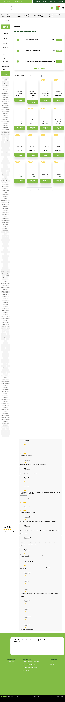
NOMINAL (5, 306)
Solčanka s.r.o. (5, 379)
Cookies (24, 672)
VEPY (8, 409)
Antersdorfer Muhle (5, 93)
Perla (3, 330)
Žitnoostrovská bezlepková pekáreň (5, 68)
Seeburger (4, 365)
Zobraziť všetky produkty (39, 68)
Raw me (7, 348)
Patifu (8, 326)
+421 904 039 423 (6, 1)
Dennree (5, 164)
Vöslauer (7, 419)
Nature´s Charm (5, 300)
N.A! (3, 285)
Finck (3, 182)
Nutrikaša (5, 312)
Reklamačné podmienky (29, 664)
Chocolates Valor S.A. (5, 150)
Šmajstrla (3, 375)
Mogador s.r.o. (5, 279)
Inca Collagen (5, 228)
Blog (51, 663)
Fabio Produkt (5, 178)
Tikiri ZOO (5, 401)
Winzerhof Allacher (5, 427)
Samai (3, 359)
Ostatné (36, 15)
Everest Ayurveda (5, 174)
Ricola (3, 350)
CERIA (3, 142)
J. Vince (3, 232)
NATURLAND (5, 302)
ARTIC (3, 101)
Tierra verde (4, 399)
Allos (3, 85)
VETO (5, 411)
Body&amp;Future (5, 129)
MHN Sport (3, 271)
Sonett (3, 383)
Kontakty (52, 666)
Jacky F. (7, 232)
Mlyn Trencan (5, 277)
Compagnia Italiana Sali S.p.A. (5, 154)
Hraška (3, 222)
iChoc (7, 224)
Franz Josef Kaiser (5, 184)
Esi (7, 172)
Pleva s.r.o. (4, 334)
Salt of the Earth (5, 355)
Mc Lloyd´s (3, 261)
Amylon (5, 91)
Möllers (5, 281)
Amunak (5, 87)
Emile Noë (4, 172)
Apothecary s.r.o (5, 95)
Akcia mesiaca (3, 15)
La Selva (3, 246)
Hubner (7, 222)
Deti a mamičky (19, 15)
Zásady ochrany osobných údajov (31, 667)
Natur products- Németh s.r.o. (5, 292)
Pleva (7, 332)
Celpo (7, 140)
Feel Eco (7, 180)
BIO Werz (3, 109)
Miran (8, 273)
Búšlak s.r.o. (3, 134)
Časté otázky (26, 670)
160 (44, 191)
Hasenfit (7, 202)
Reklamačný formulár (28, 666)
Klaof (3, 242)
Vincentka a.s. (5, 413)
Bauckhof (5, 103)
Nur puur (7, 310)
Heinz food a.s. (5, 212)
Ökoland (3, 316)
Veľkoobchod (60, 1)
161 (48, 191)
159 (41, 191)
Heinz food (5, 210)
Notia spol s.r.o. (5, 308)
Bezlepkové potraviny (10, 15)
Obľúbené (44, 1)
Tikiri (8, 399)
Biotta (8, 121)
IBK (3, 224)
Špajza (39, 15)
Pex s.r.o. (7, 330)
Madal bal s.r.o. (5, 255)
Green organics (5, 194)
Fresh (3, 186)
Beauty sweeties (5, 105)
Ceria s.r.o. (7, 142)
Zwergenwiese (5, 436)
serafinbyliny (3, 371)
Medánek (3, 269)
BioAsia (7, 109)
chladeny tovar (5, 148)
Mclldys (8, 261)
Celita (3, 140)
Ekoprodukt (4, 170)
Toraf (8, 403)
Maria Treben (5, 257)
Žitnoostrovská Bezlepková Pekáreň (5, 434)
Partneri (52, 664)
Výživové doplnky (43, 15)
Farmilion (3, 180)
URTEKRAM (7, 405)
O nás (51, 661)
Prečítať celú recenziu (23, 495)
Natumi (8, 287)
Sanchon (7, 359)
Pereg (8, 328)
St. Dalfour (5, 385)
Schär (8, 361)
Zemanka (7, 431)
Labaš (8, 246)
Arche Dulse (5, 97)
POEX (8, 334)
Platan (3, 332)
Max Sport (5, 259)
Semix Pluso (5, 367)
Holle (5, 216)
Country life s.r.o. (5, 160)
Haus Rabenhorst (5, 204)
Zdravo (3, 431)
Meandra (5, 265)
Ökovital (7, 316)
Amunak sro (5, 89)
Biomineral (5, 113)
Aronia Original (5, 99)
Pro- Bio (3, 339)
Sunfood (6, 391)
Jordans (7, 238)
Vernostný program (11, 661)
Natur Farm (5, 289)
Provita (5, 341)
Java (3, 238)
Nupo (3, 310)
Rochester (5, 351)
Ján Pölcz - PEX (5, 236)
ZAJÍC (7, 429)
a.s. (3, 77)
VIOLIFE (3, 415)
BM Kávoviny (5, 127)
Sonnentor (7, 383)
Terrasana (5, 397)
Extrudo (5, 176)
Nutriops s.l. (5, 314)
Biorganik (3, 121)
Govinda (3, 190)
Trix (2, 405)
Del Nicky (7, 162)
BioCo (3, 111)
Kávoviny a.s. (7, 240)
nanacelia (3, 287)
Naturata (5, 298)
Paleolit (3, 324)
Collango (5, 152)
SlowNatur (5, 373)
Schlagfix (5, 363)
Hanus (3, 202)
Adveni (7, 77)
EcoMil (8, 168)
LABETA (5, 248)
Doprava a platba (27, 669)
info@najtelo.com (17, 1)
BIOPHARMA (5, 117)
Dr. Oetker (3, 168)
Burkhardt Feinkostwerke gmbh (5, 132)
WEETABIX (4, 423)
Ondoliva (7, 318)
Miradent (3, 273)
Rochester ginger (5, 353)
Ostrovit (5, 320)
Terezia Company (5, 395)
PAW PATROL (3, 328)
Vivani (8, 417)
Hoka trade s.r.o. (5, 214)
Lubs (8, 252)
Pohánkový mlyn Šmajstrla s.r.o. (5, 337)
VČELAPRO (4, 409)
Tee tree (5, 393)
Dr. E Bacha (5, 166)
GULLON (5, 198)
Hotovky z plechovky (5, 220)
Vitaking (7, 415)
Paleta (7, 324)
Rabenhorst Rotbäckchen (5, 346)
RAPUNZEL (3, 348)
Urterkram (5, 407)
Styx (3, 391)
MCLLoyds (5, 263)
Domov (37, 1)
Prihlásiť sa (51, 1)
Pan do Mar (4, 326)
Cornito (5, 156)
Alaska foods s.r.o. (5, 81)
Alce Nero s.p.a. (5, 83)
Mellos (8, 269)
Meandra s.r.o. (5, 267)
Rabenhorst (5, 343)
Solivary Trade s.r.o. (5, 381)
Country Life (5, 158)
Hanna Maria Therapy (5, 200)
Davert (3, 162)
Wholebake (5, 425)
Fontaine (7, 182)
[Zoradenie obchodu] (52, 76)
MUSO (8, 283)
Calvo (7, 138)
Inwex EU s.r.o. (5, 230)
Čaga (4, 138)
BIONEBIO (5, 115)
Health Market (5, 208)
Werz (8, 423)
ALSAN (7, 85)
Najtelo (7, 285)
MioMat (8, 271)
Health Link (5, 206)
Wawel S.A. (5, 421)
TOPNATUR (4, 403)
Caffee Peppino (5, 136)
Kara (2, 240)
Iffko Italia (5, 226)
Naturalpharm (5, 296)
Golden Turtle (5, 188)
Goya (8, 190)
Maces (5, 253)
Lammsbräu (5, 250)
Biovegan (5, 123)
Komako (7, 242)
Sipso (8, 371)
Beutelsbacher (5, 107)
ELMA (8, 170)
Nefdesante (5, 304)
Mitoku (3, 275)
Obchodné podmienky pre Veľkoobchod (32, 663)
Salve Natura (5, 357)
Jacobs (5, 234)
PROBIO (7, 339)
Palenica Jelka (5, 322)
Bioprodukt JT (5, 119)
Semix (8, 365)
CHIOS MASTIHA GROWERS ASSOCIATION (5, 145)
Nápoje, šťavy (30, 15)
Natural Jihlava (5, 294)
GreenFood (5, 196)
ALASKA (5, 79)
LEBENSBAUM (4, 252)
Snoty (8, 375)
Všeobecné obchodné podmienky (31, 661)
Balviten (7, 101)
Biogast (7, 111)
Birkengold (5, 125)
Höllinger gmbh (5, 218)
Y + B (4, 429)
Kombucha (5, 244)
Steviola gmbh (5, 389)
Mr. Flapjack (3, 283)
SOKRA (5, 377)
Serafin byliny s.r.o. (5, 369)
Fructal (7, 186)
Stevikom (5, 387)
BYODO (8, 134)
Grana (5, 192)
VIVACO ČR (3, 417)
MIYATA (7, 275)
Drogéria (26, 15)
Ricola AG (7, 350)
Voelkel (3, 419)
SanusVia (3, 361)
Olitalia (3, 318)
